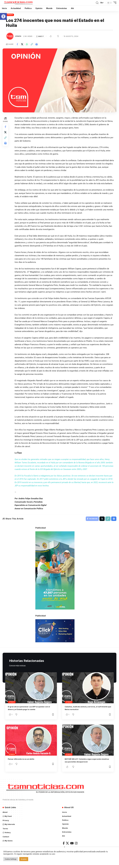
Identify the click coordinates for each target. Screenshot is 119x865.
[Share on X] (22, 44)
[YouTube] (72, 844)
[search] (97, 3)
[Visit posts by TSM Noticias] (10, 36)
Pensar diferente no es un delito (24, 759)
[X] (67, 844)
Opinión (10, 15)
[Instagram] (76, 844)
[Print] (36, 44)
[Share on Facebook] (17, 44)
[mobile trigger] (114, 3)
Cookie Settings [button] (10, 859)
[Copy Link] (31, 44)
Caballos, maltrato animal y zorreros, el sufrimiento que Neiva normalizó (84, 708)
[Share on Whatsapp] (27, 44)
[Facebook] (63, 844)
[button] (3, 16)
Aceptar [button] (24, 859)
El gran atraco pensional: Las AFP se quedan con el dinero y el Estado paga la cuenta (30, 708)
